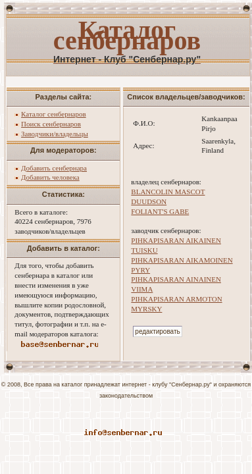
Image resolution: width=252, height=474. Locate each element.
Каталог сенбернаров (53, 114)
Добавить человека (50, 177)
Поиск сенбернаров (51, 124)
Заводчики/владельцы (54, 134)
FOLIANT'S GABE (160, 211)
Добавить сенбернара (54, 168)
